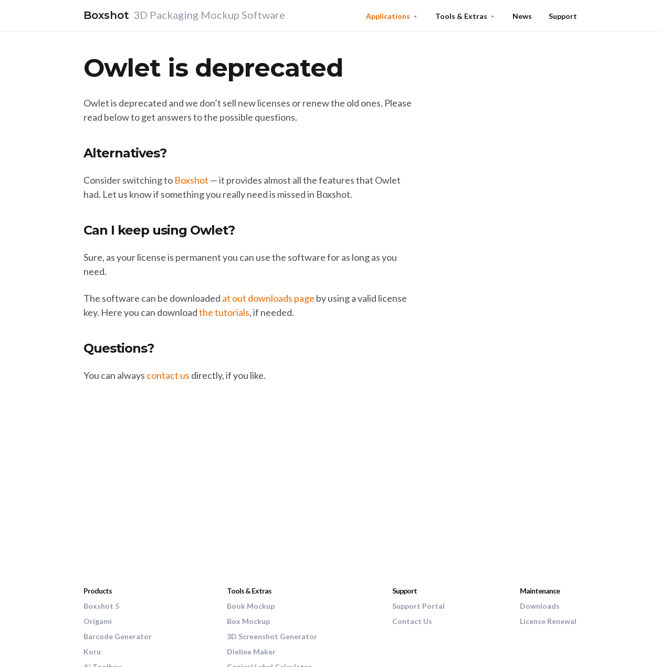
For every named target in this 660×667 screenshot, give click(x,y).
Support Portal (418, 605)
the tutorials (224, 312)
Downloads (540, 605)
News (522, 16)
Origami (97, 621)
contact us (168, 375)
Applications (388, 16)
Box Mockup (248, 621)
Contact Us (412, 621)
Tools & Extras (461, 16)
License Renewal (548, 621)
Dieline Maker (251, 651)
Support (563, 16)
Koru (92, 651)
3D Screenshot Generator (272, 636)
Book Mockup (251, 605)
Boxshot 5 (101, 605)
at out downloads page (268, 298)
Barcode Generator (117, 636)
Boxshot (191, 180)
